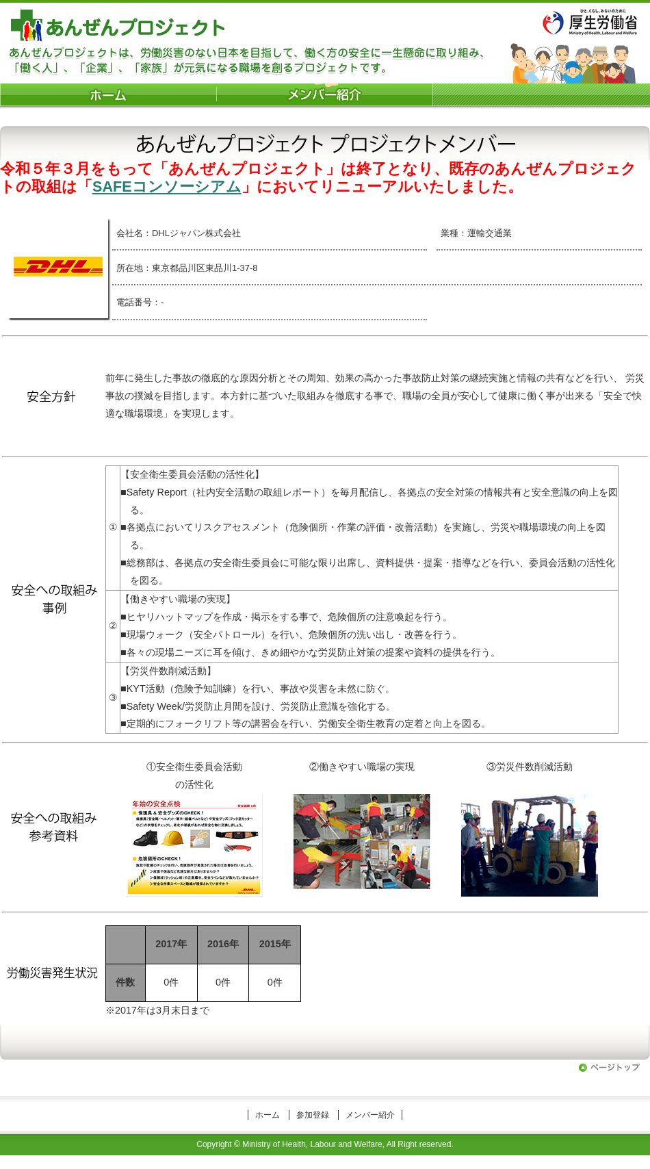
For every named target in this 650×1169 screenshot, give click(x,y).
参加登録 (312, 1115)
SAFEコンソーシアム (167, 186)
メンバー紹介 (370, 1115)
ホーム (267, 1115)
